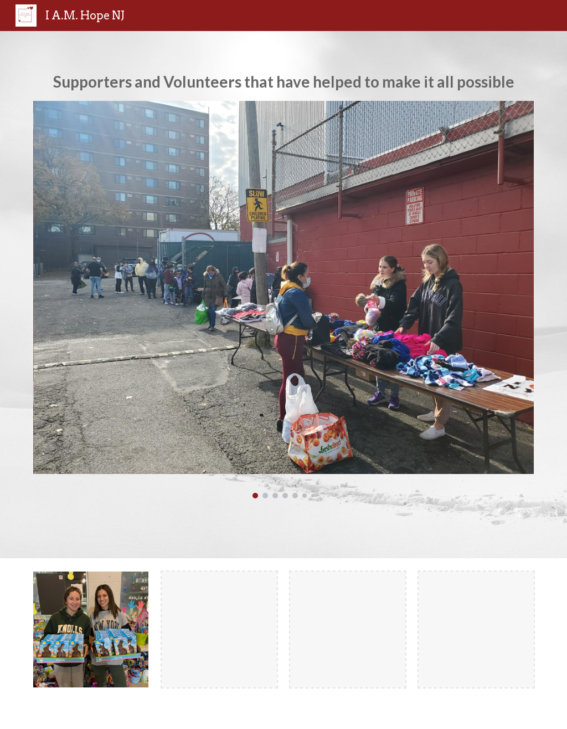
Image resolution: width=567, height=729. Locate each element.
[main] (283, 81)
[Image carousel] (283, 299)
